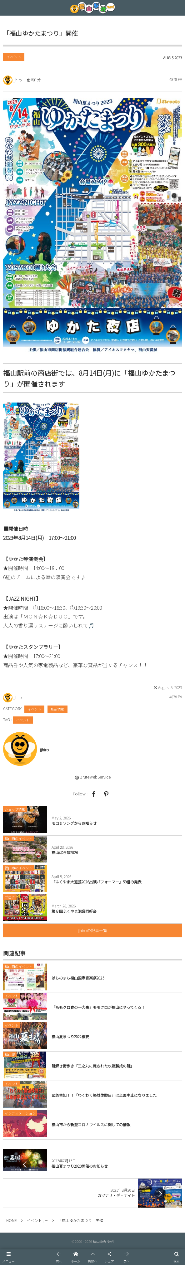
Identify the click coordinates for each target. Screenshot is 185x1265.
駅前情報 (57, 708)
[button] (8, 1257)
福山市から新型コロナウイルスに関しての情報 (91, 1124)
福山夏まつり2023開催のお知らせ (80, 1166)
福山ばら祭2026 (65, 852)
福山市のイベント (18, 966)
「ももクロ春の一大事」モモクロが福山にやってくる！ (98, 1007)
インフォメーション (20, 1113)
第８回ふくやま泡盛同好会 (74, 911)
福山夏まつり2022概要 (70, 1036)
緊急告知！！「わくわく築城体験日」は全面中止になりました (104, 1095)
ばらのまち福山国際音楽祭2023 (78, 977)
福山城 (10, 1054)
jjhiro (17, 79)
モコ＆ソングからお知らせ (74, 823)
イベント (13, 56)
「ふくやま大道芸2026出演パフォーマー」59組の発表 (97, 881)
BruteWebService (95, 777)
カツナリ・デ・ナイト (116, 1195)
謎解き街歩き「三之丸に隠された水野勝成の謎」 (93, 1065)
